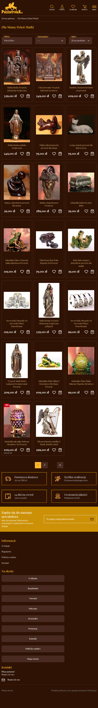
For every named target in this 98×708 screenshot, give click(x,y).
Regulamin (6, 552)
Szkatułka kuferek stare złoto (81, 204)
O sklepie (6, 546)
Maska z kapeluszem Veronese (49, 204)
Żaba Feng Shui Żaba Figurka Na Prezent (49, 261)
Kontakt (5, 563)
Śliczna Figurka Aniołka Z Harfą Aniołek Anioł (48, 443)
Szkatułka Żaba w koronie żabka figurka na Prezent (16, 261)
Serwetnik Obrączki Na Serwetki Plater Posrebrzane (16, 323)
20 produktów (78, 41)
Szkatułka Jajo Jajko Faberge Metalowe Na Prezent (16, 443)
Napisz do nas (14, 680)
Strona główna (8, 19)
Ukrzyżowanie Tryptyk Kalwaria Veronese (49, 89)
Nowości (33, 598)
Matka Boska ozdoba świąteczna (17, 146)
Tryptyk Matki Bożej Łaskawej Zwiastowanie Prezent (17, 384)
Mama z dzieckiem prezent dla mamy (16, 204)
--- (39, 41)
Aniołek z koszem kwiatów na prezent (81, 89)
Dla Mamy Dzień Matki (28, 19)
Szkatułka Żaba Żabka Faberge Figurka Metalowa (81, 382)
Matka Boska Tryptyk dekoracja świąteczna (17, 89)
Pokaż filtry (9, 41)
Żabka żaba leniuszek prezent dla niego (49, 146)
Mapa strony (33, 658)
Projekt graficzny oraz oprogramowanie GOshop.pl (73, 691)
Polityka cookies (9, 557)
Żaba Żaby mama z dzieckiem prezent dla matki (81, 263)
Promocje (33, 628)
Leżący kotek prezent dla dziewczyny (81, 146)
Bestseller (33, 618)
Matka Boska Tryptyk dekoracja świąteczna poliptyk (49, 323)
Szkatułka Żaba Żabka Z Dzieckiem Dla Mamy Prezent (49, 384)
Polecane (33, 608)
